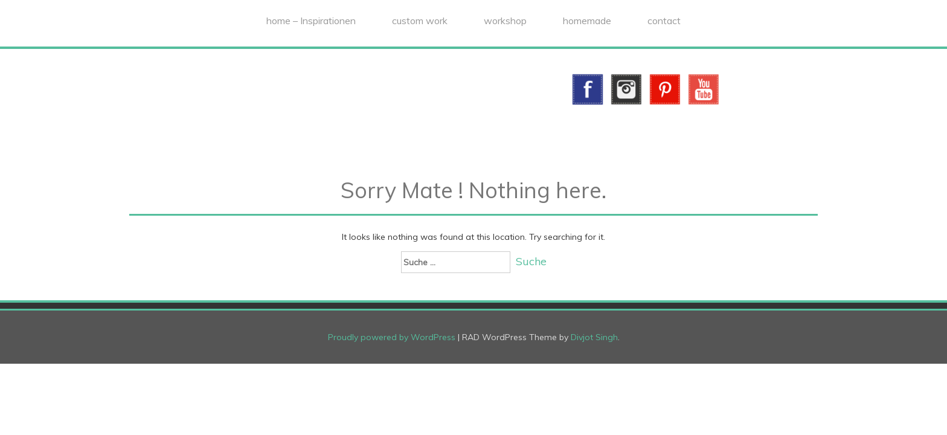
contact (664, 20)
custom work (420, 20)
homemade (587, 20)
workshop (505, 20)
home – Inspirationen (311, 20)
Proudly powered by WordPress (391, 337)
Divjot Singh (594, 337)
